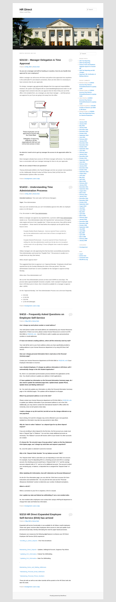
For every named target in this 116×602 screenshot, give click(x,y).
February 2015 (83, 139)
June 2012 (82, 175)
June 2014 (82, 150)
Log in (81, 254)
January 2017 (83, 123)
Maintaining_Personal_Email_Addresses (32, 571)
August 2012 (82, 173)
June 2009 (82, 231)
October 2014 (83, 146)
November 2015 (83, 131)
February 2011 (83, 194)
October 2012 (83, 169)
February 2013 (83, 164)
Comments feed (83, 257)
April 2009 (82, 234)
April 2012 (82, 179)
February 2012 (83, 183)
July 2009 (82, 229)
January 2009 (83, 240)
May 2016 (82, 125)
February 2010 (83, 217)
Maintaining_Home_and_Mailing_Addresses (33, 567)
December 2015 (83, 129)
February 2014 (83, 152)
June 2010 (82, 210)
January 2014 (83, 154)
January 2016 (83, 127)
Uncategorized (28, 178)
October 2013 (83, 158)
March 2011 (82, 192)
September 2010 (83, 204)
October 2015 (83, 133)
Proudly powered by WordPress (58, 595)
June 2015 (82, 137)
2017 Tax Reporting (84, 60)
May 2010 (82, 211)
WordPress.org (83, 259)
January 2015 (83, 141)
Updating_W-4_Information (28, 554)
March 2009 (82, 236)
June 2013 (82, 162)
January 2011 (83, 196)
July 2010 (82, 208)
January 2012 (83, 185)
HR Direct (26, 9)
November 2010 (83, 200)
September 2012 (83, 171)
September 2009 (83, 227)
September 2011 (83, 189)
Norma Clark (36, 66)
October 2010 (83, 202)
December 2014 (83, 143)
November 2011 (83, 187)
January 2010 (83, 219)
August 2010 (82, 206)
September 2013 (83, 160)
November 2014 (83, 145)
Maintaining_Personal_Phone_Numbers (32, 576)
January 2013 (83, 166)
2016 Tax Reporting (84, 62)
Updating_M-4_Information (28, 558)
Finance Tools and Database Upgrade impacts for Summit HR (87, 66)
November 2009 (83, 223)
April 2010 (82, 213)
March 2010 (82, 215)
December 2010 (83, 198)
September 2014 (83, 148)
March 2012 (82, 181)
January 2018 (83, 122)
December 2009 (83, 221)
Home (21, 47)
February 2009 (83, 238)
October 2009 (83, 225)
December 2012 (83, 167)
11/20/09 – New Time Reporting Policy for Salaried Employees (87, 113)
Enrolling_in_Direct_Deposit (28, 540)
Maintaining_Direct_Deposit (28, 549)
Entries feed (82, 255)
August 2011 (82, 190)
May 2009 (82, 233)
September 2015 (83, 135)
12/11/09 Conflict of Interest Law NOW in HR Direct (87, 107)
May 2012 (82, 177)
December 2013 (83, 156)
